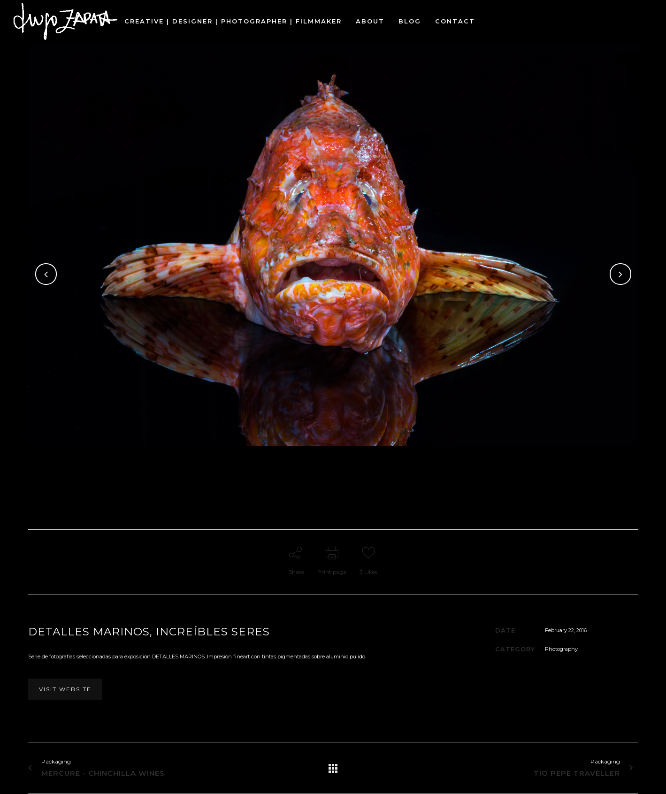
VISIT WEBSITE (65, 689)
